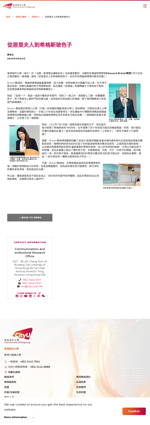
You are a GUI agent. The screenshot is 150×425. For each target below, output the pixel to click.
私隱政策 (81, 382)
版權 (6, 387)
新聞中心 (36, 16)
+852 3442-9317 (31, 279)
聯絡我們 (9, 377)
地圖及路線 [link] (14, 372)
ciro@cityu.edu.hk (32, 286)
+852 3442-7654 (30, 361)
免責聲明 (81, 387)
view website (30, 293)
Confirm (134, 411)
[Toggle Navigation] (144, 6)
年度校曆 (81, 392)
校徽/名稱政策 (12, 392)
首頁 (8, 16)
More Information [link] (16, 417)
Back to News (32, 217)
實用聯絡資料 (83, 377)
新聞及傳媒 (21, 16)
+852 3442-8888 (40, 366)
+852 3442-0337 (31, 283)
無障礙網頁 (10, 382)
